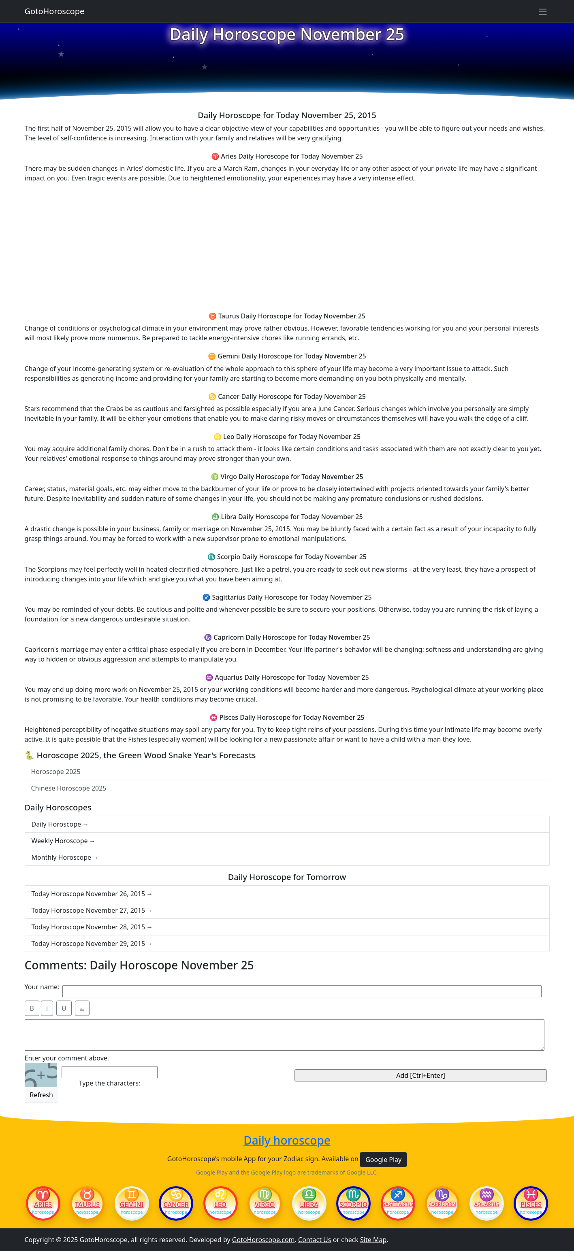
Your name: (42, 986)
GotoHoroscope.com (263, 1239)
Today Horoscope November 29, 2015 (88, 943)
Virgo (265, 1204)
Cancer (175, 1204)
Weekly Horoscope (60, 840)
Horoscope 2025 (56, 771)
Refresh (41, 1094)
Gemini (132, 1204)
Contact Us (314, 1239)
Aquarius (486, 1204)
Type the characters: (109, 1083)
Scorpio (353, 1204)
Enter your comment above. (67, 1058)
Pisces (531, 1204)
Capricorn (442, 1204)
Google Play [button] (383, 1159)
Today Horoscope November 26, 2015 (88, 893)
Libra (309, 1204)
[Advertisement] (287, 246)
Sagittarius (398, 1204)
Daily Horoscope (56, 824)
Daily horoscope (287, 1140)
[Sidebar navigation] (543, 11)
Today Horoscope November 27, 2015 (88, 910)
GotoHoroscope (55, 11)
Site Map (373, 1239)
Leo (220, 1204)
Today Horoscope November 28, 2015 (88, 926)
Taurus (87, 1204)
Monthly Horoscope (62, 857)
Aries (43, 1204)
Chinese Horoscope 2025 (69, 788)
